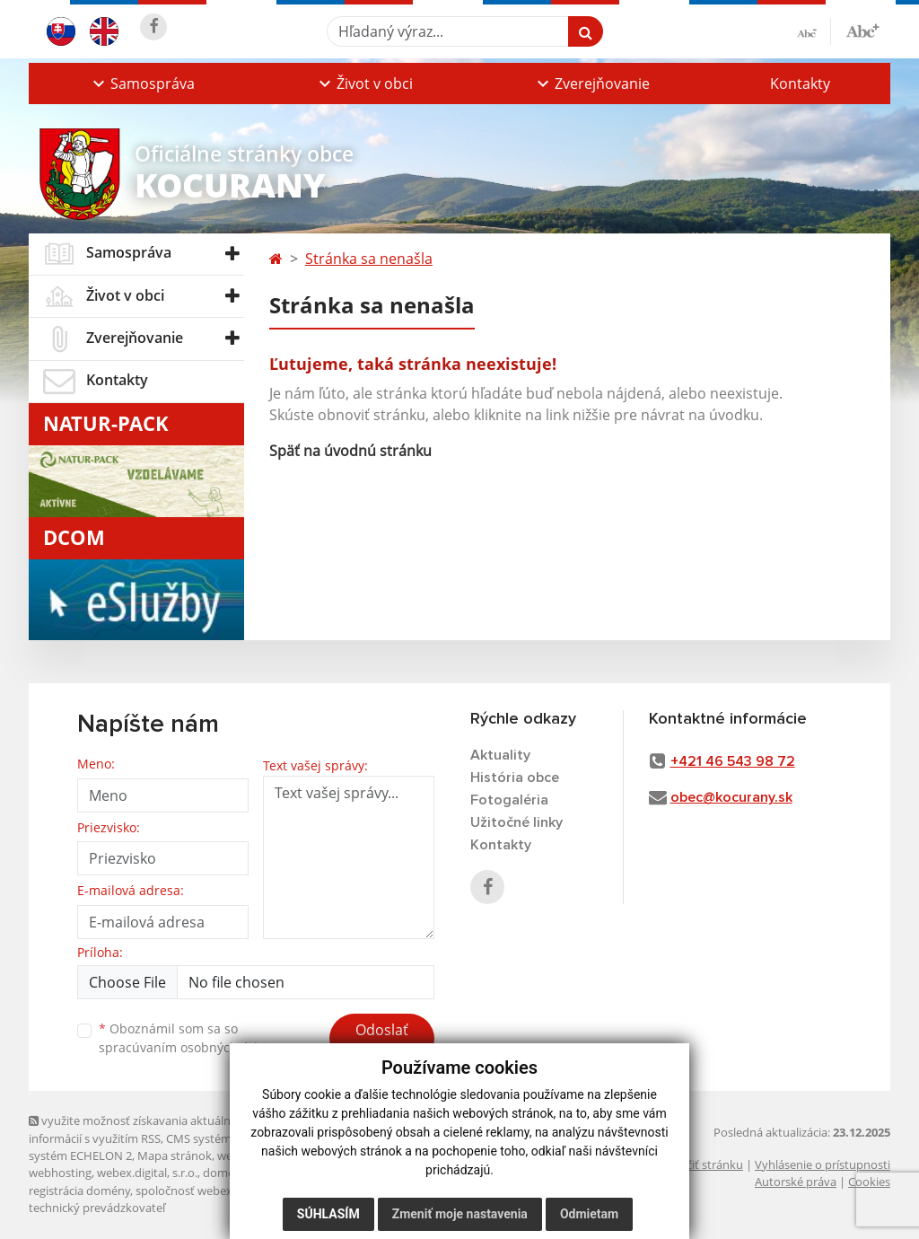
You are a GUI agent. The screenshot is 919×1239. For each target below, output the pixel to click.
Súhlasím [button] (328, 1214)
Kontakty (800, 83)
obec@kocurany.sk (731, 797)
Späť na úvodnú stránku (350, 451)
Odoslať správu (381, 1040)
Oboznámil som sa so (190, 1038)
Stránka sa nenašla (369, 258)
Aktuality (500, 755)
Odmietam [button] (589, 1214)
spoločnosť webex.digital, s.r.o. (217, 1190)
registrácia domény (79, 1190)
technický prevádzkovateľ (97, 1207)
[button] (142, 83)
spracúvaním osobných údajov (190, 1047)
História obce (514, 777)
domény (225, 1172)
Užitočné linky (516, 822)
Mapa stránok (174, 1155)
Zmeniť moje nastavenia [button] (460, 1214)
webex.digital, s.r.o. (147, 1172)
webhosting (60, 1172)
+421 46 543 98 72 (732, 761)
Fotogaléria (509, 800)
